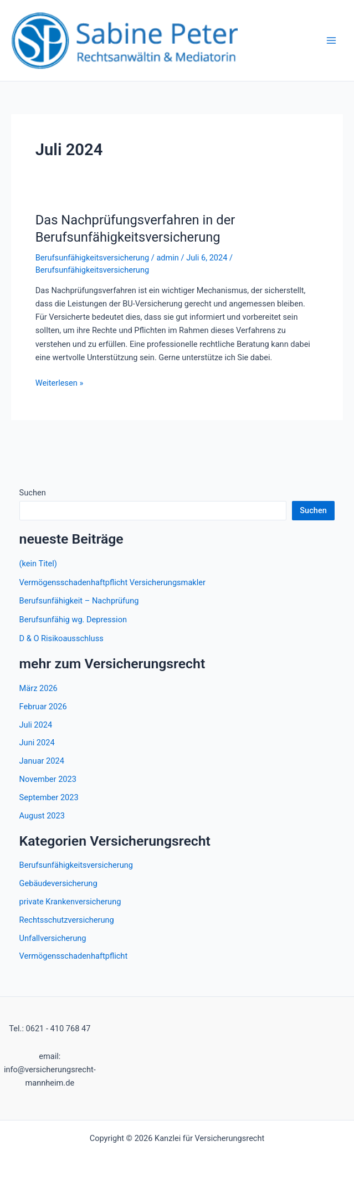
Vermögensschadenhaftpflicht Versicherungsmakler (112, 582)
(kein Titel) (38, 564)
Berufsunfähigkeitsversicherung (92, 258)
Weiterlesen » (59, 383)
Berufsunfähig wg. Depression (73, 620)
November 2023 (47, 779)
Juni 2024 (37, 743)
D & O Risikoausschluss (61, 638)
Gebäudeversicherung (58, 883)
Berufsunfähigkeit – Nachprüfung (79, 601)
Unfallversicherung (52, 938)
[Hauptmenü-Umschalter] (331, 40)
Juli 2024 (36, 725)
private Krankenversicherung (70, 902)
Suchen (32, 493)
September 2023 (49, 797)
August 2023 (42, 816)
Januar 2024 (41, 761)
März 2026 (38, 688)
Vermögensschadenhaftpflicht (73, 956)
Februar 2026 (43, 707)
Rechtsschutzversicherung (66, 920)
